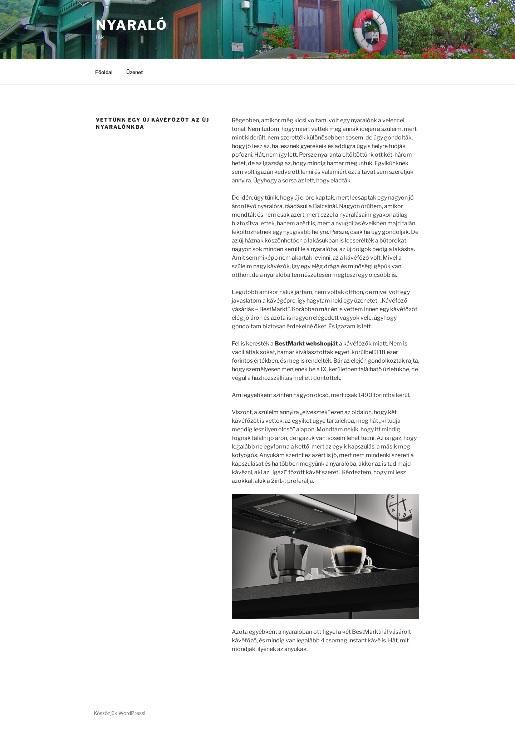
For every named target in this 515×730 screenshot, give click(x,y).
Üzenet (134, 72)
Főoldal (104, 72)
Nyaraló (131, 25)
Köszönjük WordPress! (119, 713)
